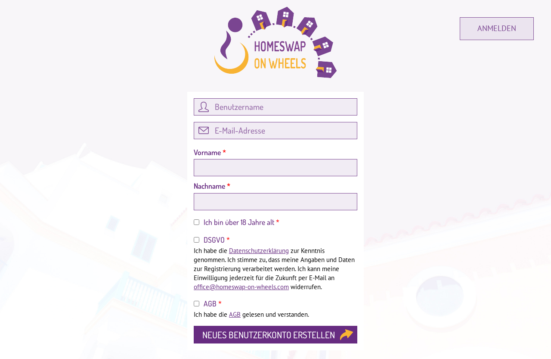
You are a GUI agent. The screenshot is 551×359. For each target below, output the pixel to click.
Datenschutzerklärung (259, 251)
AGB (213, 303)
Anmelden (496, 28)
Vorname (210, 152)
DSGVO (217, 239)
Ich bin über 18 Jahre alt (241, 222)
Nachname (212, 185)
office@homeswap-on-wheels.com (241, 287)
